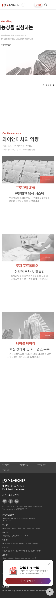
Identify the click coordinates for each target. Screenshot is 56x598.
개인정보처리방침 (10, 495)
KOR (38, 5)
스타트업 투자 (40, 465)
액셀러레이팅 (23, 465)
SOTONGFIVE (21, 509)
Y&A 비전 (5, 470)
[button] (48, 85)
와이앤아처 (6, 465)
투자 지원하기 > (28, 580)
